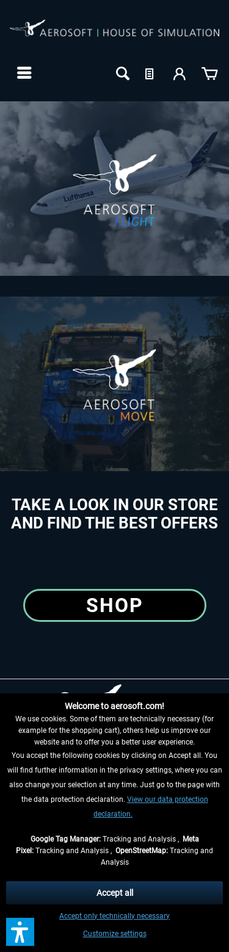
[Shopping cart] (209, 72)
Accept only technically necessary (114, 916)
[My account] (180, 72)
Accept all (114, 893)
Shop (115, 605)
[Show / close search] (121, 72)
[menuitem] (23, 72)
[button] (20, 932)
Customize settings (115, 933)
